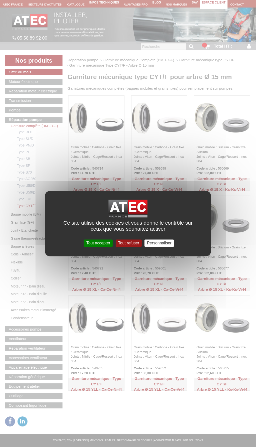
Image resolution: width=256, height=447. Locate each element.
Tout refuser (128, 243)
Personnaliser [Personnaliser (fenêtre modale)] (159, 243)
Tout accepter (98, 243)
